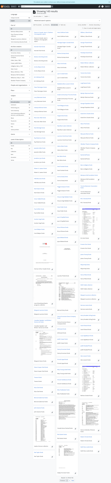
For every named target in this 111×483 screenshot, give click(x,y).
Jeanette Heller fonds (39, 148)
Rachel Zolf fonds (85, 155)
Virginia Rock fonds (62, 116)
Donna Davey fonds (62, 176)
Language (14, 14)
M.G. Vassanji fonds (86, 198)
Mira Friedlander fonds (63, 390)
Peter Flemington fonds (40, 87)
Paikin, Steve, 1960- (20, 60)
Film (20, 127)
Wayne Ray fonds (85, 264)
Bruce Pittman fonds (62, 227)
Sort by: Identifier (82, 25)
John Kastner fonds (39, 408)
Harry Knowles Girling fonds (88, 315)
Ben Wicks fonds (61, 156)
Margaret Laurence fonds (41, 310)
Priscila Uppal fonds (62, 359)
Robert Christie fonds (86, 437)
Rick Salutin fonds (62, 434)
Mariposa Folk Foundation (20, 75)
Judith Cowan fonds (62, 339)
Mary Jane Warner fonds (87, 134)
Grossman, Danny (20, 53)
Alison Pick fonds (85, 124)
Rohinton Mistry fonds (20, 32)
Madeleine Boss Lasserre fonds (65, 84)
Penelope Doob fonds (86, 52)
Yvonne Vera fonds (86, 73)
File (20, 149)
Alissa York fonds (61, 63)
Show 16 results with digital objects (91, 28)
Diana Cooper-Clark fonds (41, 367)
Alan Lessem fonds (86, 356)
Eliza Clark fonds (38, 387)
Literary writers (20, 130)
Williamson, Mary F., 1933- (20, 78)
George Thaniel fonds (86, 42)
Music (20, 118)
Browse (13, 6)
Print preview (37, 25)
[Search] (36, 6)
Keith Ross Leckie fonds (87, 447)
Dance (20, 124)
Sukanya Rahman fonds (40, 107)
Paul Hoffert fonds (39, 209)
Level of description (17, 139)
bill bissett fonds (61, 329)
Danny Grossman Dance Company (20, 56)
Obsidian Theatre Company (20, 81)
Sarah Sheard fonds (86, 325)
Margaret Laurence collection (20, 39)
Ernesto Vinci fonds (86, 244)
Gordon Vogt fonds (39, 219)
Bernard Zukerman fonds (41, 397)
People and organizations (19, 85)
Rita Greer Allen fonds (40, 117)
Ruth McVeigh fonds (39, 128)
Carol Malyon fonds (39, 229)
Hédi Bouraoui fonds (39, 178)
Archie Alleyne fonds (39, 67)
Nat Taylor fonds (38, 452)
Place (12, 90)
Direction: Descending (94, 25)
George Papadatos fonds (87, 103)
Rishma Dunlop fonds (63, 53)
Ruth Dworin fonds (39, 189)
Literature (20, 105)
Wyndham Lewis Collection (64, 126)
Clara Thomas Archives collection (20, 35)
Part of (13, 25)
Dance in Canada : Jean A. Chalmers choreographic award (43, 33)
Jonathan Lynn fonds (39, 158)
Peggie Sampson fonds (63, 187)
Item (20, 155)
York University (20, 111)
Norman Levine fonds (86, 305)
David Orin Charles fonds (87, 113)
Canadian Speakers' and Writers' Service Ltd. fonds (43, 321)
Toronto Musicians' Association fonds (89, 187)
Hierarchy (46, 25)
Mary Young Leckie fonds (64, 369)
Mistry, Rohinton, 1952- (20, 72)
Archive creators (16, 47)
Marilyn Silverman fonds (87, 93)
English (20, 21)
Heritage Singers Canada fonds (65, 42)
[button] (99, 6)
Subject (13, 96)
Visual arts (20, 121)
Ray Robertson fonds (39, 138)
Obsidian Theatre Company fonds (89, 144)
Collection (20, 152)
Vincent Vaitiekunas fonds (64, 380)
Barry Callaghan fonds (86, 165)
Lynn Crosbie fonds (62, 73)
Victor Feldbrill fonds (39, 199)
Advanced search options (42, 20)
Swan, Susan (20, 69)
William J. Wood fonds (86, 32)
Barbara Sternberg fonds (41, 57)
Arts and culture (20, 102)
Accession (20, 157)
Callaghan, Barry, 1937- (20, 66)
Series (20, 160)
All (11, 28)
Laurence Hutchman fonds (64, 136)
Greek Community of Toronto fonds (66, 95)
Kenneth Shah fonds (39, 46)
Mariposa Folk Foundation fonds (89, 175)
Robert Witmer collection (87, 63)
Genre (13, 134)
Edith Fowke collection (86, 285)
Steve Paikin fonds (62, 207)
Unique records (20, 18)
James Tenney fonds (86, 254)
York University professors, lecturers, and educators (20, 114)
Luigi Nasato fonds (85, 83)
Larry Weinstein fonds (40, 97)
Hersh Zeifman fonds (63, 32)
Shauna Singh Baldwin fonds (64, 197)
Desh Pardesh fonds (62, 166)
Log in (106, 6)
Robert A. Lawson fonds (40, 168)
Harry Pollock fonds (86, 275)
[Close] (109, 2)
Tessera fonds (38, 377)
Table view (62, 25)
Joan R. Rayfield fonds (63, 217)
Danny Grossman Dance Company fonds (66, 317)
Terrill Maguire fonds (62, 105)
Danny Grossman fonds (63, 349)
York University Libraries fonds (20, 42)
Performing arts (20, 108)
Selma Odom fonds (62, 146)
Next (73, 480)
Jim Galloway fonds (39, 77)
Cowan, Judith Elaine (20, 63)
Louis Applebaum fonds (87, 335)
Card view (54, 25)
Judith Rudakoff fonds (86, 346)
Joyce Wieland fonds (62, 237)
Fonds (20, 146)
